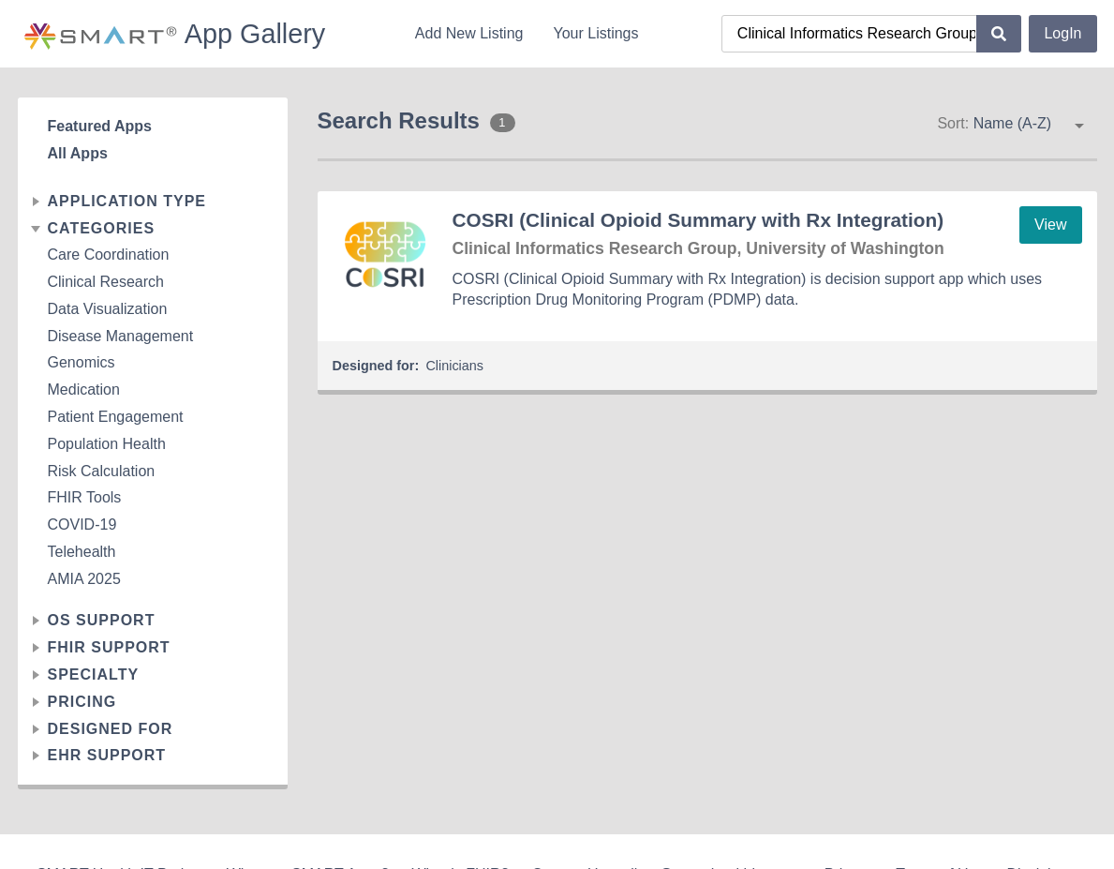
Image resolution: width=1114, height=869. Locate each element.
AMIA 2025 (84, 579)
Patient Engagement (116, 417)
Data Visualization (108, 309)
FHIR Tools (85, 497)
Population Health (107, 444)
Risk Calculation (102, 471)
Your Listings (595, 33)
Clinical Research (106, 282)
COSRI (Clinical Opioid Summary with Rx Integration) (698, 220)
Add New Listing (469, 33)
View (1050, 224)
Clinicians (454, 365)
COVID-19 (82, 524)
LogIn (1062, 33)
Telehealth (82, 552)
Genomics (81, 362)
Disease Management (121, 336)
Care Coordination (109, 254)
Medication (84, 389)
